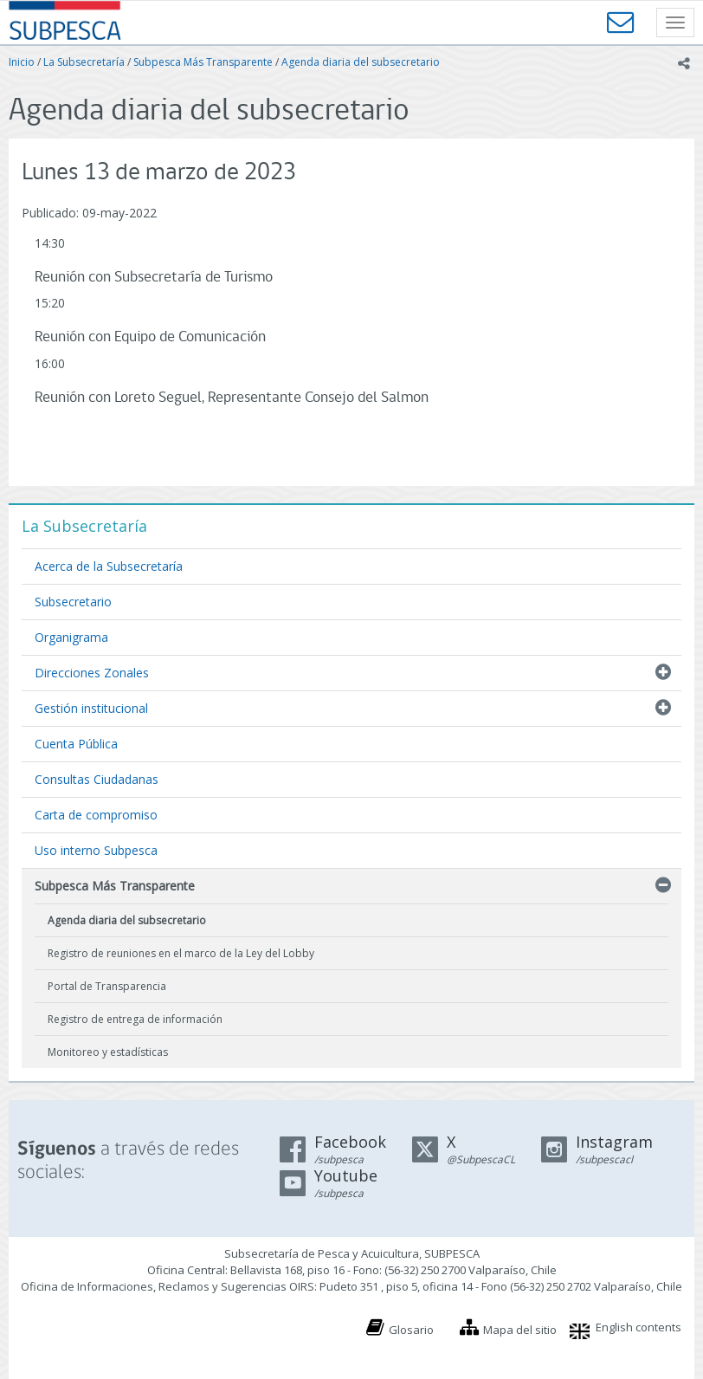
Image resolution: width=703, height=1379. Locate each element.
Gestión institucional (91, 708)
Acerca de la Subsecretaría (109, 566)
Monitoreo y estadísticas (108, 1052)
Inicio (22, 62)
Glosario (411, 1329)
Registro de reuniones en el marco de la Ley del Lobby (181, 953)
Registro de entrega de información (135, 1019)
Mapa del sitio (520, 1329)
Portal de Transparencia (107, 986)
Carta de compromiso (96, 814)
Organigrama (71, 637)
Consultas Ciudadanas (96, 779)
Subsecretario (73, 601)
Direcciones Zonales (92, 672)
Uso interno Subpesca (96, 850)
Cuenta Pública (76, 743)
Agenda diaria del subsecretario (360, 62)
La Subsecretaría (84, 62)
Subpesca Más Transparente (203, 62)
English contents (638, 1327)
